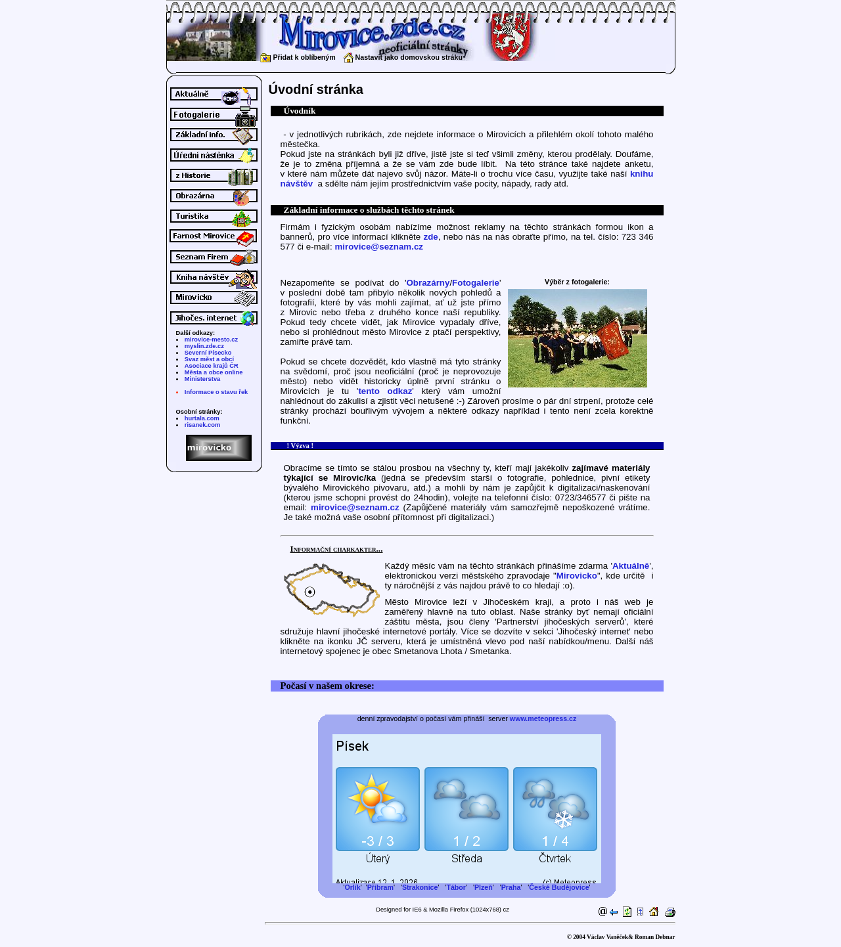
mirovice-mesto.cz (211, 339)
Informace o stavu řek (216, 392)
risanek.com (202, 425)
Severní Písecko (208, 352)
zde (431, 237)
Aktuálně (630, 566)
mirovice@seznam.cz (378, 247)
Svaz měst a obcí (209, 359)
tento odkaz (385, 391)
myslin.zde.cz (204, 346)
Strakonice (420, 887)
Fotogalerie (475, 283)
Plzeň (483, 887)
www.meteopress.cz (543, 718)
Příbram (380, 887)
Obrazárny (427, 283)
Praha (511, 887)
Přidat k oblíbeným (297, 57)
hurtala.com (202, 418)
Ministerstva (202, 379)
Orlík (352, 887)
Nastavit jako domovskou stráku (403, 57)
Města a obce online (214, 372)
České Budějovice (559, 887)
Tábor (456, 887)
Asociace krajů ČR (212, 366)
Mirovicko (577, 576)
